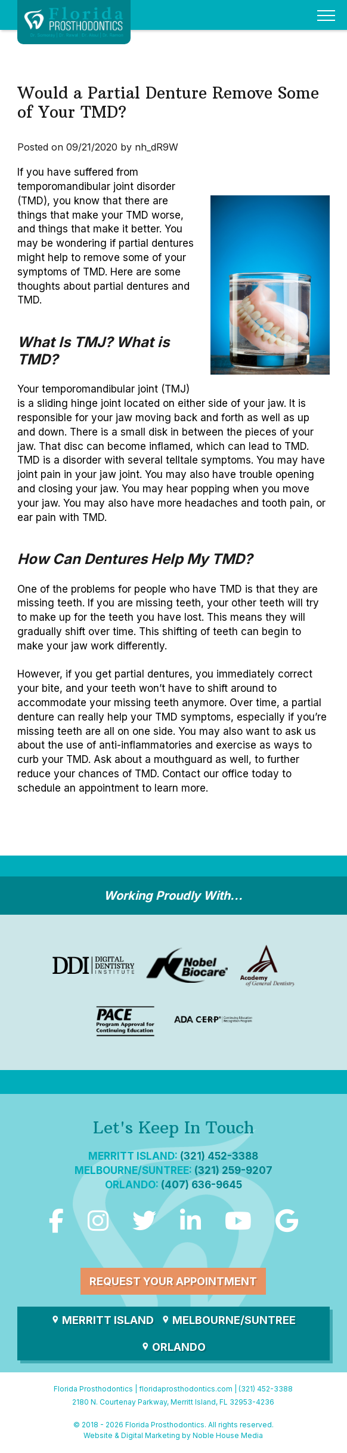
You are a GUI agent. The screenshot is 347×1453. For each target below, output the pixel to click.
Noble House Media (228, 1435)
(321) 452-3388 (219, 1156)
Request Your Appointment (173, 1281)
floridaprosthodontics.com (186, 1388)
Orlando (173, 1347)
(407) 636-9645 (201, 1185)
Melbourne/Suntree (228, 1320)
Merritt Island (102, 1320)
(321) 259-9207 (233, 1170)
